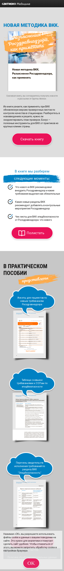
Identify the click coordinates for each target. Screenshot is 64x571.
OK (31, 563)
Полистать (35, 233)
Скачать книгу (32, 139)
